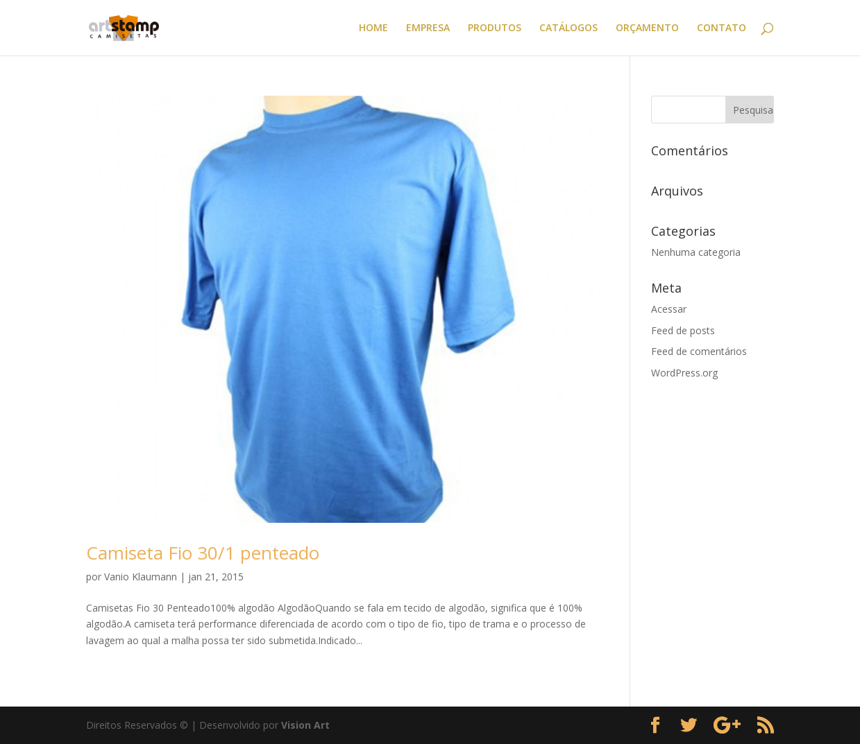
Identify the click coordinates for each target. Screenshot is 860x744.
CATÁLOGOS (568, 28)
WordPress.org (684, 372)
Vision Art (305, 725)
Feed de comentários (699, 351)
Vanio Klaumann (140, 576)
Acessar (668, 308)
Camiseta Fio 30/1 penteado (202, 552)
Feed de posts (683, 330)
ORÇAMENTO (647, 28)
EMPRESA (428, 28)
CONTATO (721, 28)
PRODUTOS (494, 28)
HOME (373, 28)
